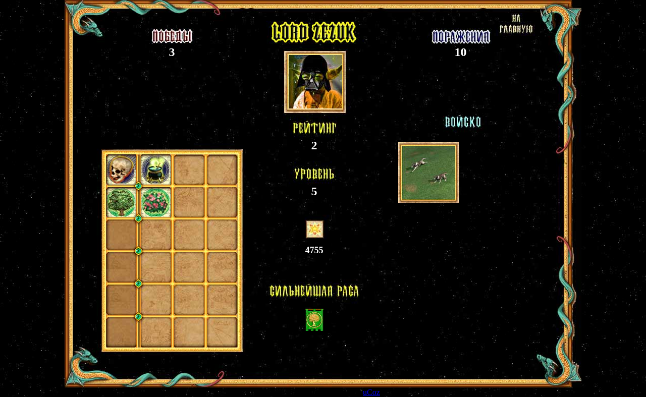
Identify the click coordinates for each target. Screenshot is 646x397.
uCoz (371, 392)
